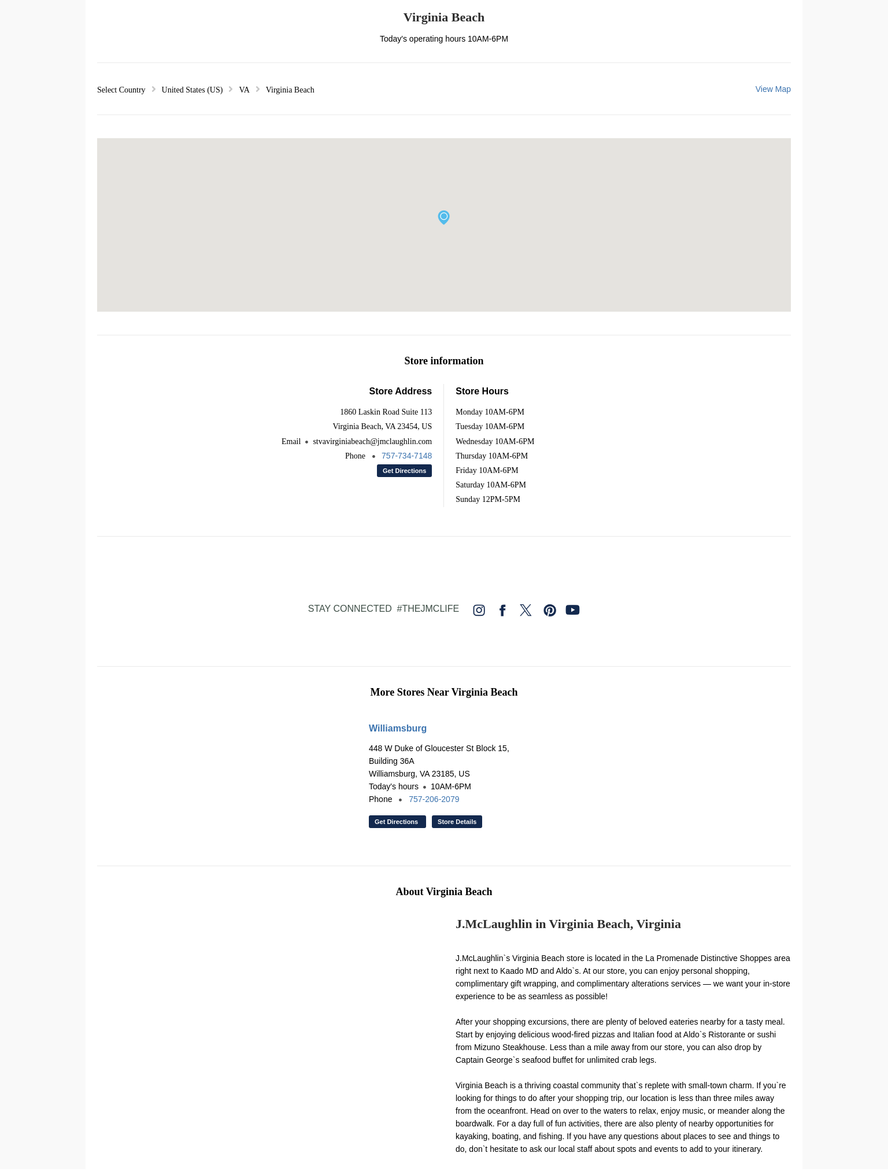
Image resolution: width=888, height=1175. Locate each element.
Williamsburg (398, 728)
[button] (444, 217)
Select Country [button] (121, 90)
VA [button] (244, 90)
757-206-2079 (434, 799)
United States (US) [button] (192, 90)
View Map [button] (773, 89)
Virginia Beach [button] (290, 90)
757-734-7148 (407, 455)
